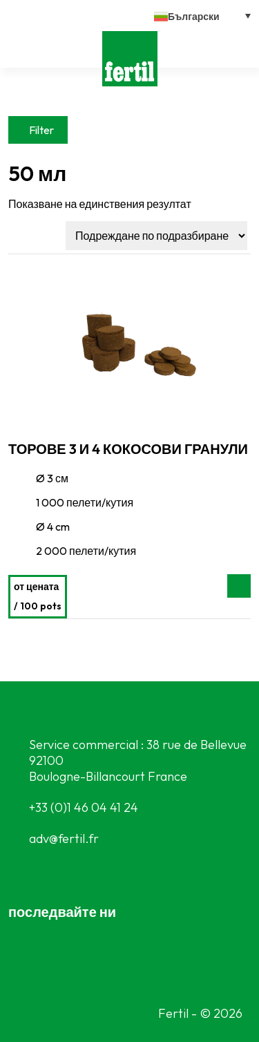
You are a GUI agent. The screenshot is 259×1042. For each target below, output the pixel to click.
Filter (41, 130)
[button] (202, 16)
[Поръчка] (156, 235)
